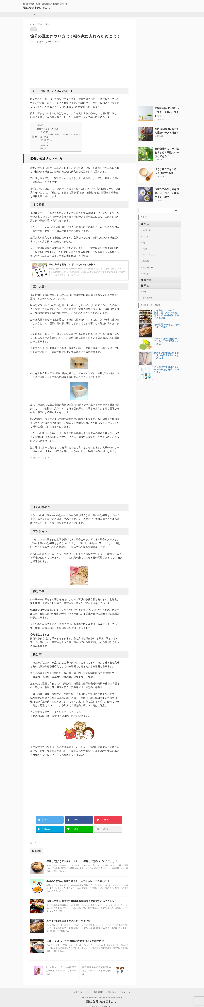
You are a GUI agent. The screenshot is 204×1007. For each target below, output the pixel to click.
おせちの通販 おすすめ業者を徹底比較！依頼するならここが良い (79, 898)
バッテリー (148, 263)
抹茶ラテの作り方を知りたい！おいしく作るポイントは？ (166, 192)
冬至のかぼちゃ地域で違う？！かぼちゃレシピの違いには (75, 878)
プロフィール (125, 988)
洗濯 (145, 246)
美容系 (146, 257)
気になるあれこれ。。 (37, 7)
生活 (145, 223)
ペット (146, 235)
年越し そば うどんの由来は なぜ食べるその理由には (73, 938)
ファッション (149, 252)
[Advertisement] (79, 64)
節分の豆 (44, 145)
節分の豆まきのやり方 (47, 128)
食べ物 (146, 274)
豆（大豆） (45, 137)
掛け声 (43, 148)
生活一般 (147, 229)
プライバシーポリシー (82, 988)
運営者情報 (98, 988)
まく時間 (44, 132)
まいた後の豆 (46, 140)
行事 (34, 840)
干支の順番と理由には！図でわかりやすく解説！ (63, 134)
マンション (45, 143)
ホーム (34, 14)
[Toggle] (42, 125)
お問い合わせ (111, 988)
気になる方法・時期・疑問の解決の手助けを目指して (102, 994)
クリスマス (148, 292)
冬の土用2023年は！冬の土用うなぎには (67, 918)
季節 (145, 280)
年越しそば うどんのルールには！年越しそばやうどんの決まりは (79, 858)
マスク (146, 269)
